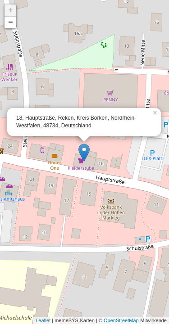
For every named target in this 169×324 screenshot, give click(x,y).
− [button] (10, 22)
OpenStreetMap (121, 320)
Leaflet (43, 320)
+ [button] (10, 10)
